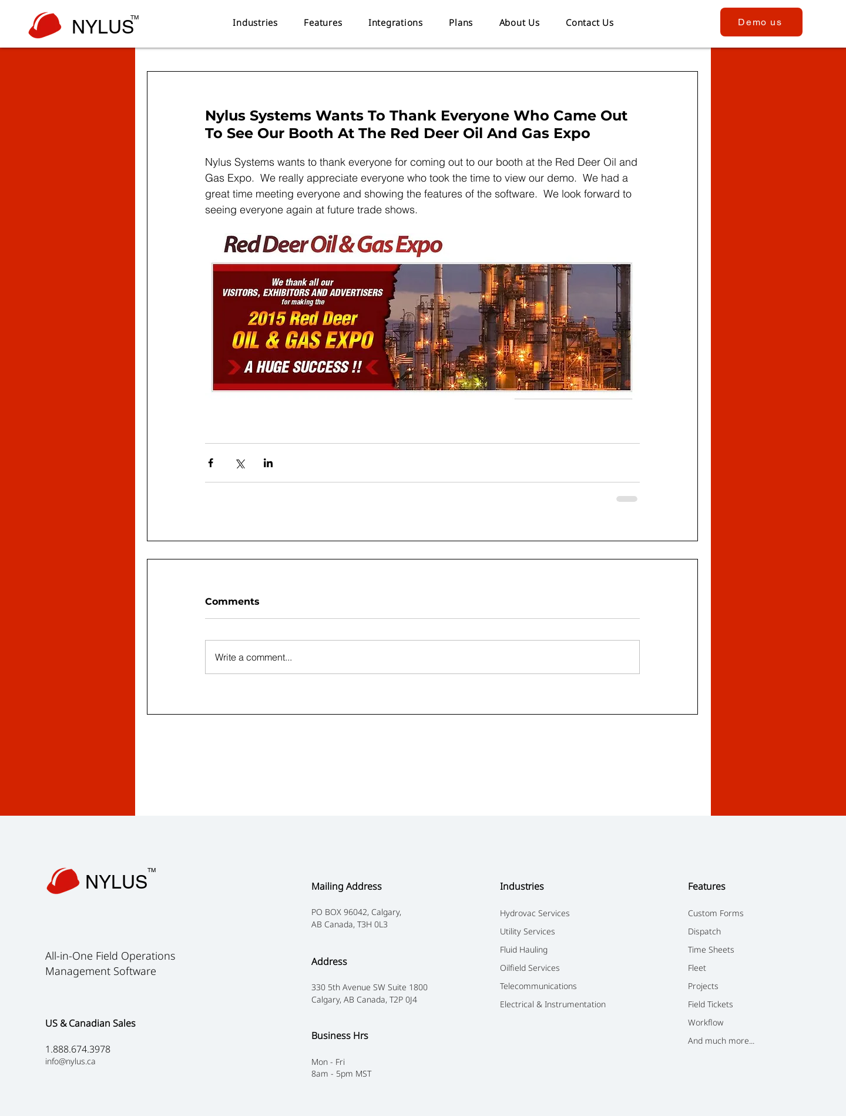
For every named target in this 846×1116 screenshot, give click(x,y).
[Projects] (751, 985)
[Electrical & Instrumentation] (563, 1003)
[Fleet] (751, 967)
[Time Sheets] (751, 949)
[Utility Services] (563, 931)
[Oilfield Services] (563, 967)
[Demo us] (761, 22)
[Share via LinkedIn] (268, 462)
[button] (255, 22)
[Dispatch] (751, 931)
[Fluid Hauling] (563, 949)
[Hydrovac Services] (563, 912)
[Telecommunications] (563, 985)
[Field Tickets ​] (751, 1003)
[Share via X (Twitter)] (239, 462)
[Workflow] (751, 1022)
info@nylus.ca (70, 1061)
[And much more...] (751, 1040)
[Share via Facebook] (210, 462)
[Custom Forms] (751, 912)
